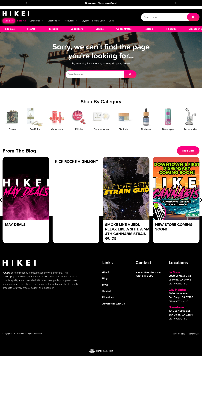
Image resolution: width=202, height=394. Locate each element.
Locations (54, 20)
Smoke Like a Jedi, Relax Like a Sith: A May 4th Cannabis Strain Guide (128, 231)
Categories (37, 20)
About (105, 272)
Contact (106, 291)
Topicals (123, 129)
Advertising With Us (113, 303)
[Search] (193, 17)
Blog (104, 278)
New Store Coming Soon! (174, 227)
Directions (108, 297)
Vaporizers (57, 129)
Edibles (79, 129)
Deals (8, 20)
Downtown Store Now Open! (101, 3)
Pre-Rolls (35, 129)
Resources (71, 20)
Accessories (190, 129)
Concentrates (101, 129)
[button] (26, 3)
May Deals (15, 224)
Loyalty (85, 20)
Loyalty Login (98, 20)
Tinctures (146, 129)
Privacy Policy (179, 333)
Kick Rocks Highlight (76, 161)
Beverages (168, 129)
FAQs (105, 285)
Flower (12, 129)
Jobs (111, 20)
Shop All (21, 20)
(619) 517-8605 (144, 276)
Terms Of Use (193, 333)
